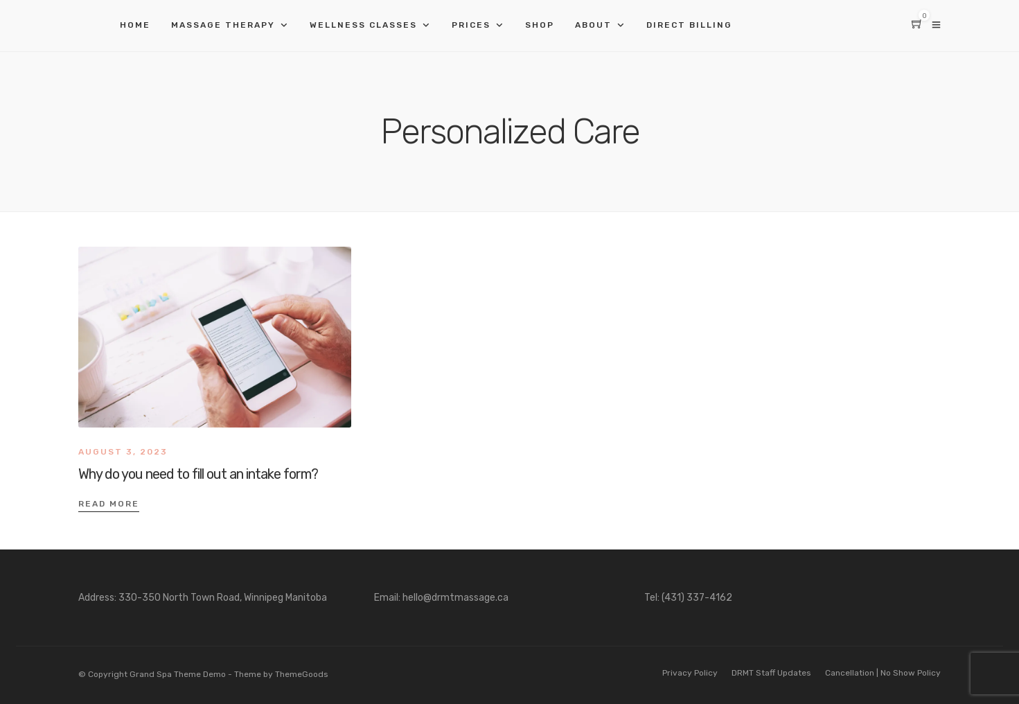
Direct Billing (689, 25)
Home (135, 25)
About (593, 25)
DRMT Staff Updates (771, 673)
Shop (539, 25)
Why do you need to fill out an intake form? (198, 474)
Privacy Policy (690, 673)
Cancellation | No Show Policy (883, 673)
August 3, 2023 (123, 452)
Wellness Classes (363, 25)
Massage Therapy (223, 25)
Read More (108, 504)
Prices (471, 25)
